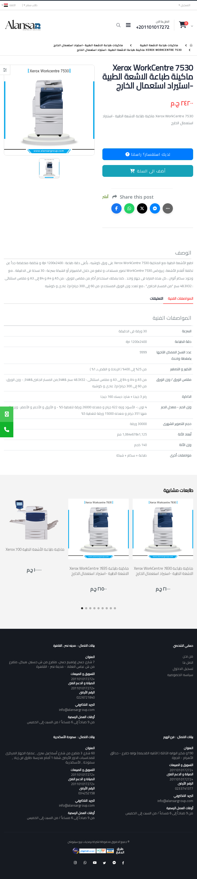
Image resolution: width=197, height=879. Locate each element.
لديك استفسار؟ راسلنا (147, 154)
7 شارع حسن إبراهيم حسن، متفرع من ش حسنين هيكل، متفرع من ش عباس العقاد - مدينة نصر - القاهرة (52, 664)
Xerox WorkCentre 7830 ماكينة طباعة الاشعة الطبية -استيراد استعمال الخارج (163, 571)
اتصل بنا (188, 662)
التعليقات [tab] (156, 298)
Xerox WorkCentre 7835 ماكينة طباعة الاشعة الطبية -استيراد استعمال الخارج (99, 571)
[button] (118, 25)
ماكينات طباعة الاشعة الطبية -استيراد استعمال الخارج (88, 45)
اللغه (10, 5)
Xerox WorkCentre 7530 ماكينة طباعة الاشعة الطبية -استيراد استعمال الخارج (129, 49)
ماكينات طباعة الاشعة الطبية (159, 45)
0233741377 (184, 788)
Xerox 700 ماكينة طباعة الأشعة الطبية (35, 549)
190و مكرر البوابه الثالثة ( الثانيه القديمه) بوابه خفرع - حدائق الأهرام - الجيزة (151, 755)
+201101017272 (83, 679)
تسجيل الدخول (183, 668)
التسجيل (185, 5)
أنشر (105, 197)
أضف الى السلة (148, 171)
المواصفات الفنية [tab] (178, 298)
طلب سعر (31, 5)
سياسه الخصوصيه (180, 675)
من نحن (188, 656)
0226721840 (85, 697)
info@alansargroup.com (77, 710)
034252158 (86, 793)
